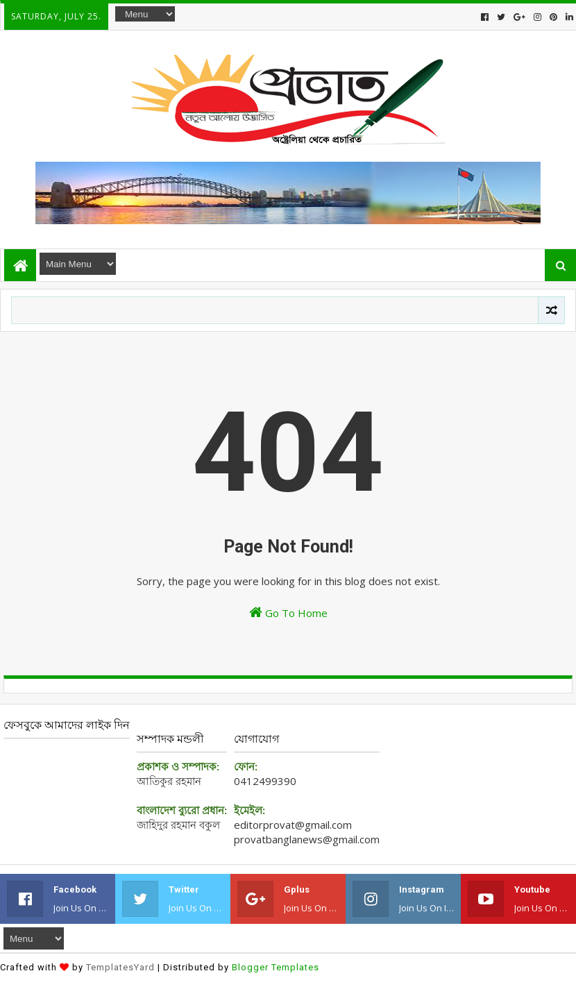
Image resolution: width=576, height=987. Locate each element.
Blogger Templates (275, 967)
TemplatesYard (120, 967)
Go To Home (288, 612)
